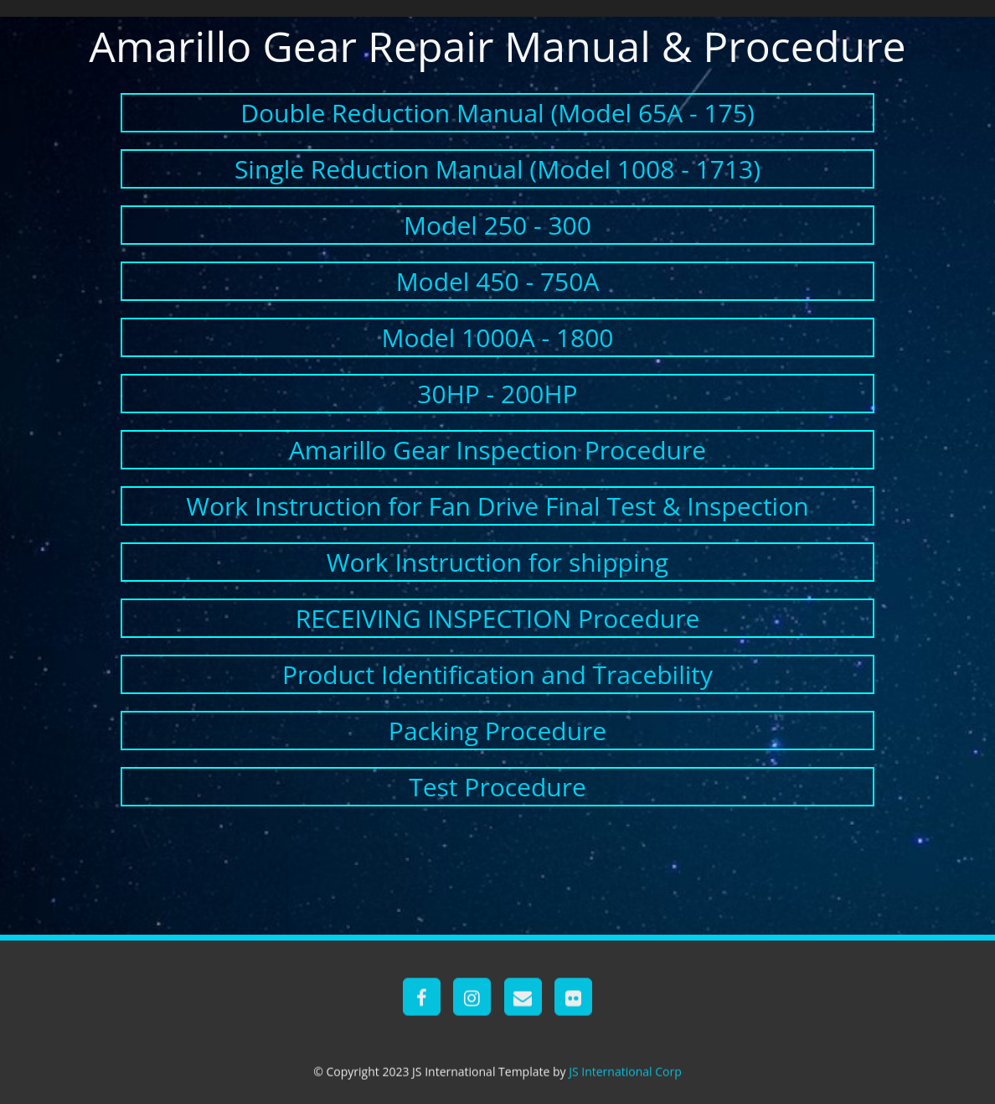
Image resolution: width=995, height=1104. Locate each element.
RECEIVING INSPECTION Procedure (498, 618)
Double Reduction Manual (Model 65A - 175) (497, 113)
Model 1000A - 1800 (497, 337)
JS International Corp (625, 1082)
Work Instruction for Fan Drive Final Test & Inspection (497, 506)
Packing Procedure (497, 730)
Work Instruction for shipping (497, 562)
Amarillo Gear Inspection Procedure (497, 450)
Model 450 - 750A (498, 281)
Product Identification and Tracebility (497, 674)
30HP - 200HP (497, 393)
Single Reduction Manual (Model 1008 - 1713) (497, 169)
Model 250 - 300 (497, 225)
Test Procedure (497, 787)
